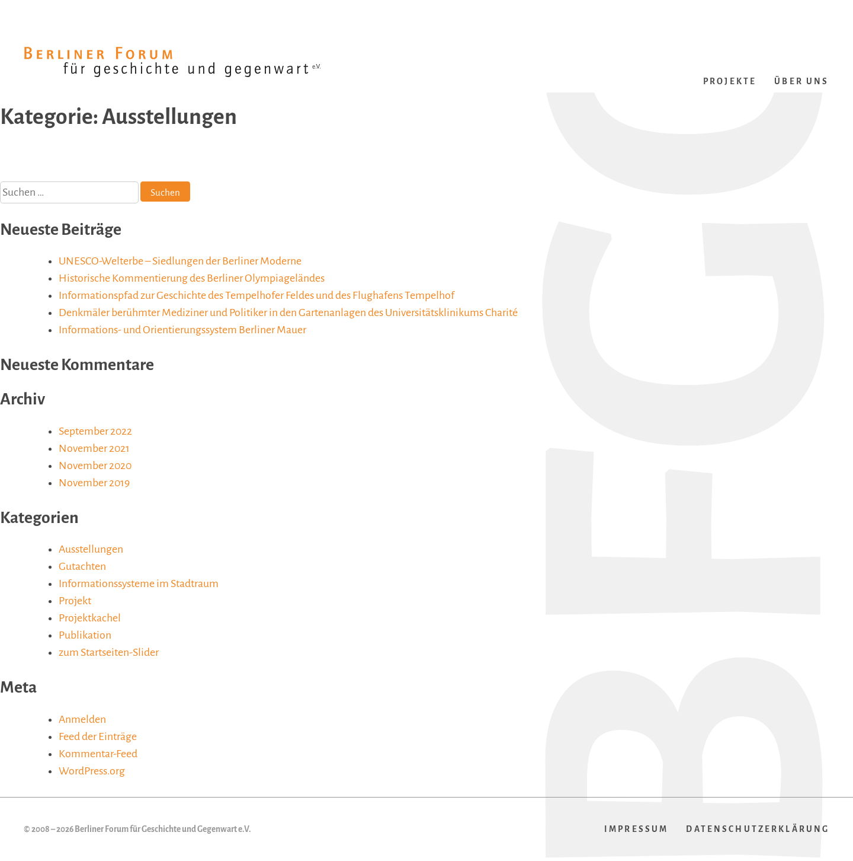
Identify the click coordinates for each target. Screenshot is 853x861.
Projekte (729, 81)
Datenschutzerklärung (757, 829)
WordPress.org (92, 771)
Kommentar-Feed (98, 754)
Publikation (85, 635)
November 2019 (94, 483)
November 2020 (95, 465)
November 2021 (94, 448)
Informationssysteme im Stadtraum (139, 583)
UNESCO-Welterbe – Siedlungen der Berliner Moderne (180, 261)
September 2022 (95, 431)
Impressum (636, 829)
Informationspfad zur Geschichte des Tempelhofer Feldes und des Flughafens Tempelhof (256, 295)
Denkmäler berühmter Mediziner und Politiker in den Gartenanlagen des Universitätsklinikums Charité (288, 312)
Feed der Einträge (98, 736)
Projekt (75, 601)
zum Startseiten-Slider (109, 652)
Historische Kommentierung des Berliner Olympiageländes (192, 278)
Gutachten (82, 566)
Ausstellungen (91, 549)
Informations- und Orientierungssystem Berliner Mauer (182, 330)
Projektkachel (90, 618)
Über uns (801, 81)
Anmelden (82, 719)
